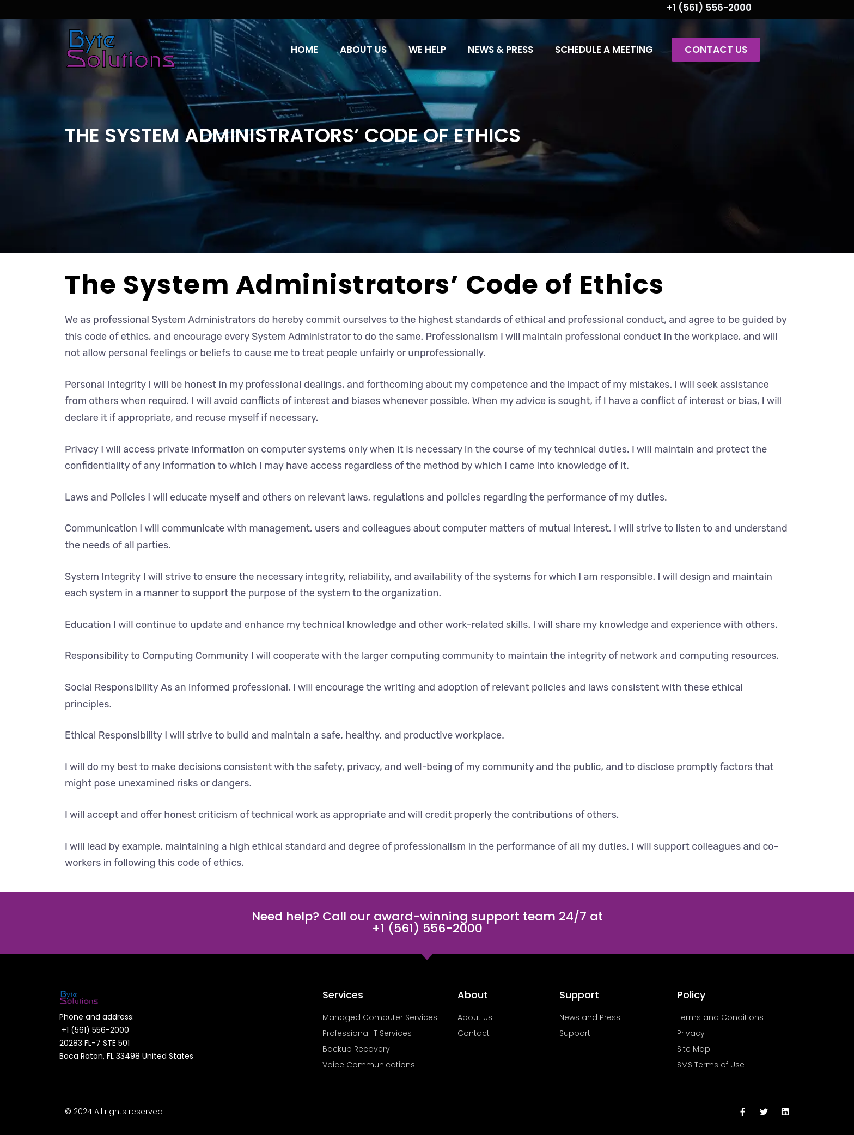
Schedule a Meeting (604, 49)
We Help (427, 49)
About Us (363, 49)
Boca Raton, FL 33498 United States (126, 1056)
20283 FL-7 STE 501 (94, 1043)
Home (304, 49)
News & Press (500, 49)
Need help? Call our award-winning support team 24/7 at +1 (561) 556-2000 (427, 922)
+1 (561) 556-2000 (709, 7)
